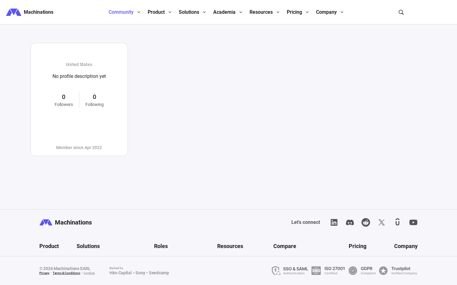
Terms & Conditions (66, 273)
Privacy (44, 273)
